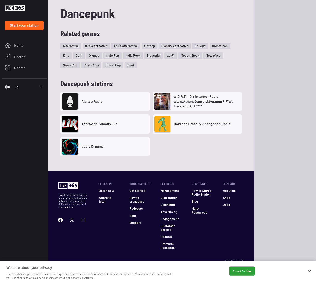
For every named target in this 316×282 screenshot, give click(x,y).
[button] (70, 46)
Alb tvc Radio (92, 101)
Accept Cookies (242, 271)
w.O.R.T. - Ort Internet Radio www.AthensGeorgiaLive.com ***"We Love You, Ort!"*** (203, 101)
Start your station (24, 25)
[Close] (309, 271)
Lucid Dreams (92, 146)
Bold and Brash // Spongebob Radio (202, 124)
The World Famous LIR (99, 124)
